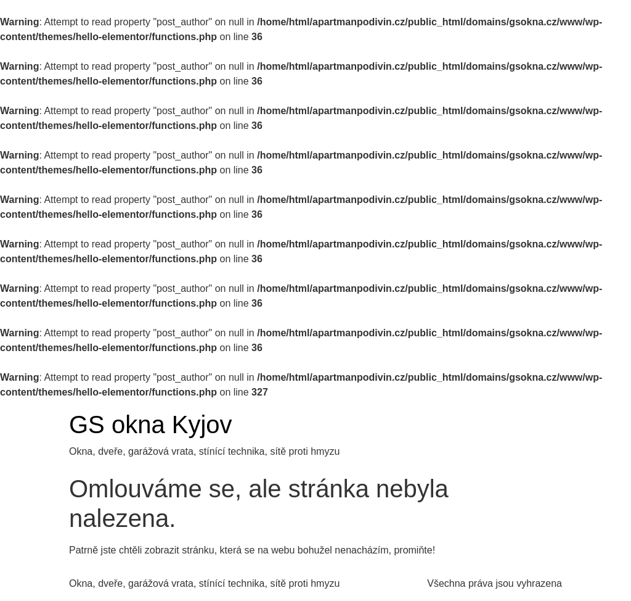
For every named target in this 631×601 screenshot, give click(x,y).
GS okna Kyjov (150, 424)
